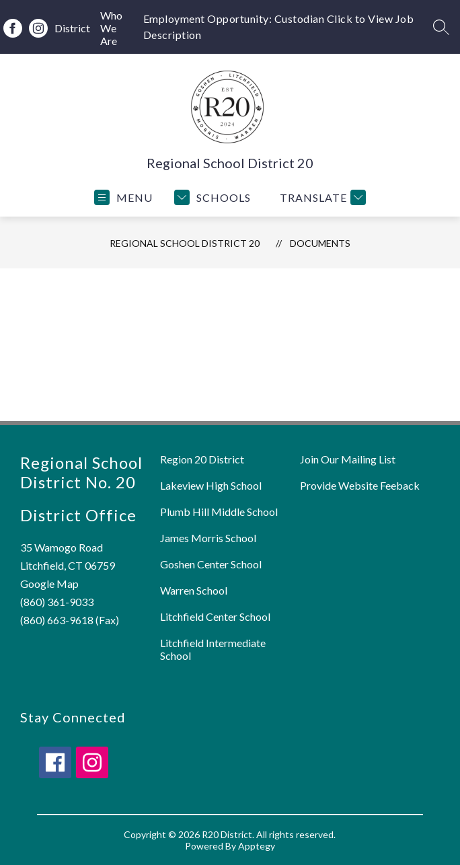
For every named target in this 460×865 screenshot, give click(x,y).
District (72, 28)
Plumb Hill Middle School (219, 511)
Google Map (49, 583)
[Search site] (441, 27)
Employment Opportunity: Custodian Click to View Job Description (278, 26)
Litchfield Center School (215, 616)
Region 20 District (202, 459)
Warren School (193, 590)
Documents (320, 243)
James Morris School (208, 537)
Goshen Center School (211, 564)
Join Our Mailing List (347, 459)
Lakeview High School (211, 485)
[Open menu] (123, 197)
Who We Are (111, 28)
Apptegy (256, 846)
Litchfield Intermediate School (213, 649)
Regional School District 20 (185, 243)
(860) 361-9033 (56, 601)
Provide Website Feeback (360, 485)
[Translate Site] (321, 197)
